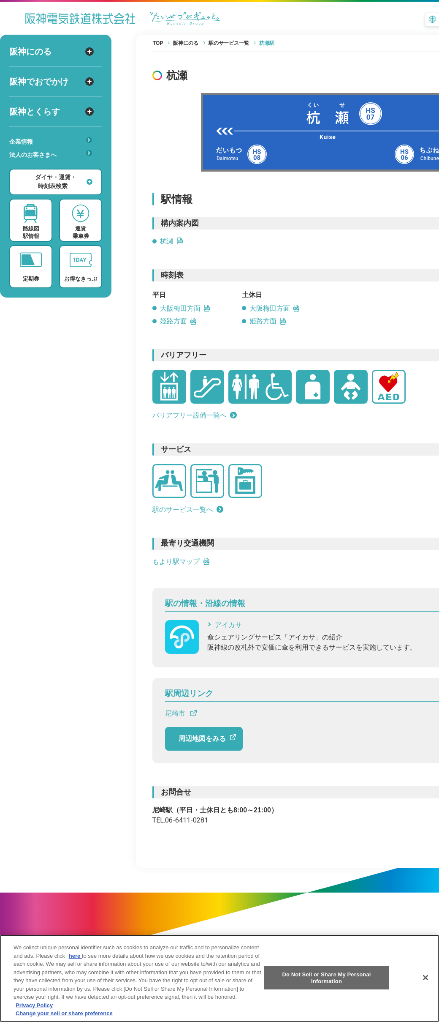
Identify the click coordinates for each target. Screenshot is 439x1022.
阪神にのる (51, 51)
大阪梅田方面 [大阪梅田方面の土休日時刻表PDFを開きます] (274, 308)
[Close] (425, 988)
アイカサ (224, 625)
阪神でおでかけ (51, 81)
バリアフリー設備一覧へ (194, 415)
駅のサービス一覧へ (187, 509)
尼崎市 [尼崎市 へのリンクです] (181, 713)
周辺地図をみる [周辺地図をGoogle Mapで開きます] (207, 738)
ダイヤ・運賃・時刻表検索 (63, 181)
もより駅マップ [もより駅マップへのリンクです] (181, 561)
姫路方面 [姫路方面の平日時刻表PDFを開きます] (178, 321)
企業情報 (50, 141)
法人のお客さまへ (50, 154)
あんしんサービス (53, 166)
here (75, 967)
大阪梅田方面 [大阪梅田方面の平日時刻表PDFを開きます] (185, 308)
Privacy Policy (34, 1016)
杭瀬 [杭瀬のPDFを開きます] (172, 241)
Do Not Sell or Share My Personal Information (326, 988)
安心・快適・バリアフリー (53, 167)
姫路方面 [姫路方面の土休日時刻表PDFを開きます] (268, 321)
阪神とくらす (51, 111)
